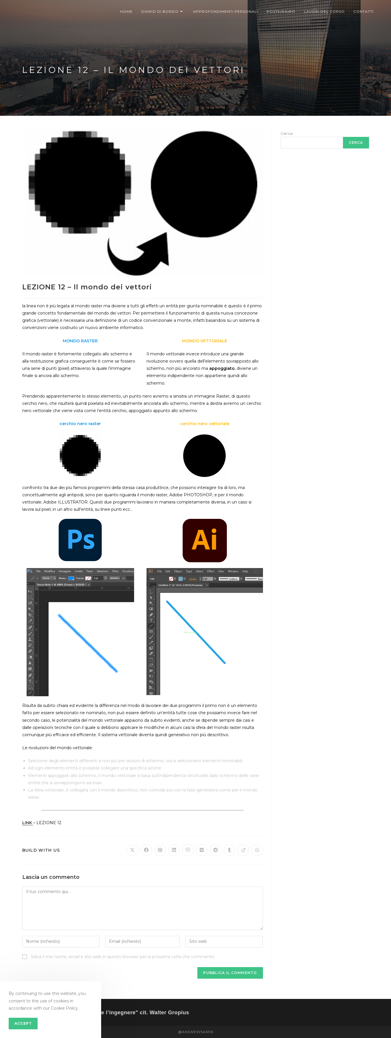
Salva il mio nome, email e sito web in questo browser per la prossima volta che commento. (123, 956)
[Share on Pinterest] (160, 850)
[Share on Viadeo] (243, 850)
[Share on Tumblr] (229, 850)
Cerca (287, 133)
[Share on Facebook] (146, 850)
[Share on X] (132, 850)
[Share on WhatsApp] (257, 850)
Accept (23, 1023)
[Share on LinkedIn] (174, 850)
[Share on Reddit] (215, 850)
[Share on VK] (201, 850)
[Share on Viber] (188, 850)
